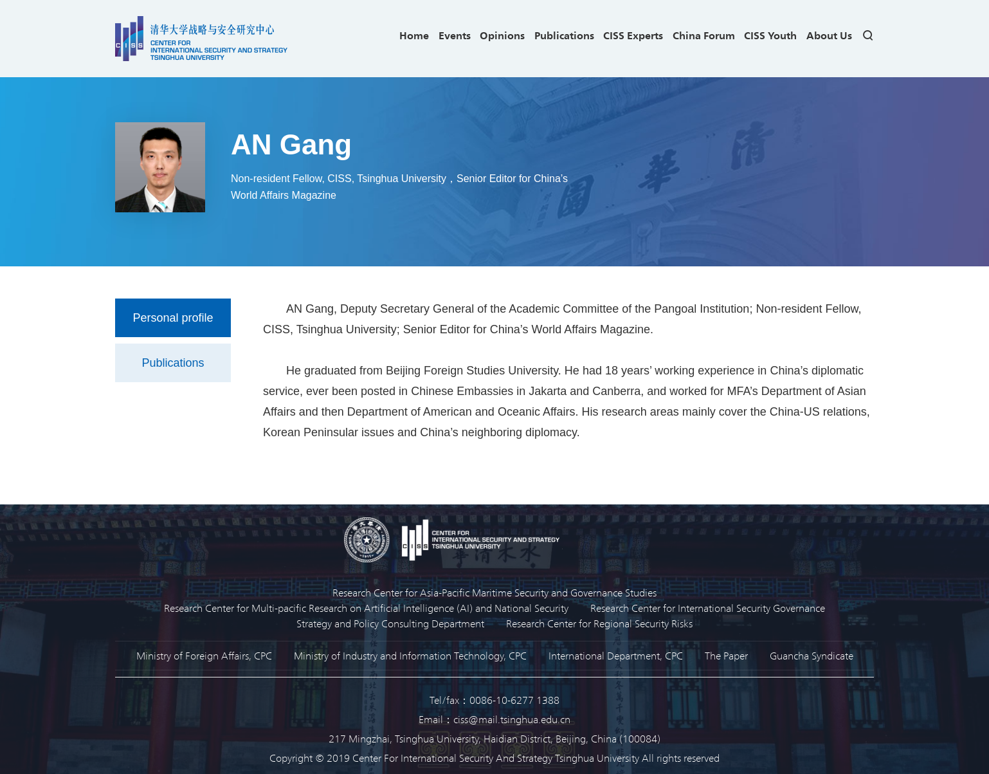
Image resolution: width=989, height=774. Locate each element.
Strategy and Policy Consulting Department (390, 623)
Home (414, 35)
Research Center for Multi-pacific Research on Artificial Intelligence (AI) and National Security (366, 607)
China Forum (704, 35)
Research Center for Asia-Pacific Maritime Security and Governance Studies (494, 592)
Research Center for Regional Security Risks (599, 623)
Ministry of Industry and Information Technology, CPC (410, 655)
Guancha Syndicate (811, 655)
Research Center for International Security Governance (707, 607)
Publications (564, 35)
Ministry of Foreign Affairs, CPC (204, 655)
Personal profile (172, 317)
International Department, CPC (616, 655)
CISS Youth (770, 35)
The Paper (726, 655)
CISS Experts (633, 35)
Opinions (502, 35)
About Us (829, 35)
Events (455, 35)
